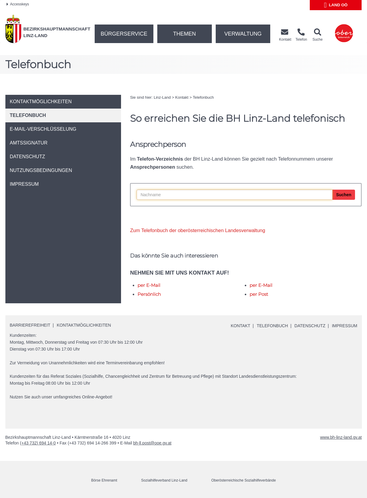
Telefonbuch (203, 97)
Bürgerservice (124, 34)
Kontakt (181, 97)
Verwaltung (243, 34)
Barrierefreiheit (30, 325)
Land (336, 5)
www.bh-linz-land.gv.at (341, 437)
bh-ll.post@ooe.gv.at (152, 443)
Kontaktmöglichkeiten (84, 325)
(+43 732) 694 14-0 (38, 443)
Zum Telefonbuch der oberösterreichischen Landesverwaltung (197, 230)
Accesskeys (18, 4)
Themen (184, 34)
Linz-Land (162, 97)
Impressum (344, 325)
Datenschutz (309, 325)
